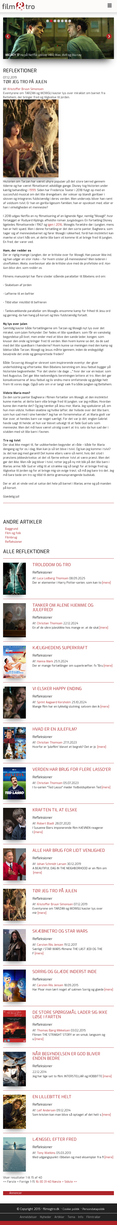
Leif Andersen (46, 1110)
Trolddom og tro (51, 565)
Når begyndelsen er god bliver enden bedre (66, 1056)
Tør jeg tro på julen (54, 891)
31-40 (47, 1182)
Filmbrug (11, 537)
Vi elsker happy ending (57, 689)
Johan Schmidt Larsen (51, 864)
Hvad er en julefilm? (54, 729)
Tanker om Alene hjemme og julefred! (62, 608)
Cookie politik (71, 1209)
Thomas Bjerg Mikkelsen (53, 1030)
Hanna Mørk (45, 661)
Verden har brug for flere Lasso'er (71, 769)
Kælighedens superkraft (60, 648)
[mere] (106, 583)
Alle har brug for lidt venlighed (68, 850)
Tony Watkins (46, 1153)
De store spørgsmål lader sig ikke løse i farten (69, 1015)
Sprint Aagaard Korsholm (54, 702)
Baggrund (11, 529)
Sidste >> (70, 1182)
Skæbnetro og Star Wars (60, 931)
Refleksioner (13, 542)
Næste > (58, 1182)
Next (109, 36)
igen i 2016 (55, 225)
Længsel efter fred (54, 1139)
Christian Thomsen (49, 623)
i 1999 (32, 190)
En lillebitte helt (51, 1097)
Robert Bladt (45, 824)
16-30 (39, 1182)
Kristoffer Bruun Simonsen (26, 89)
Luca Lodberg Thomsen (52, 578)
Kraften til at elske (54, 810)
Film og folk (13, 533)
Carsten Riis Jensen (50, 945)
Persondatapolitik (93, 1209)
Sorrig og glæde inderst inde (64, 971)
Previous (8, 36)
